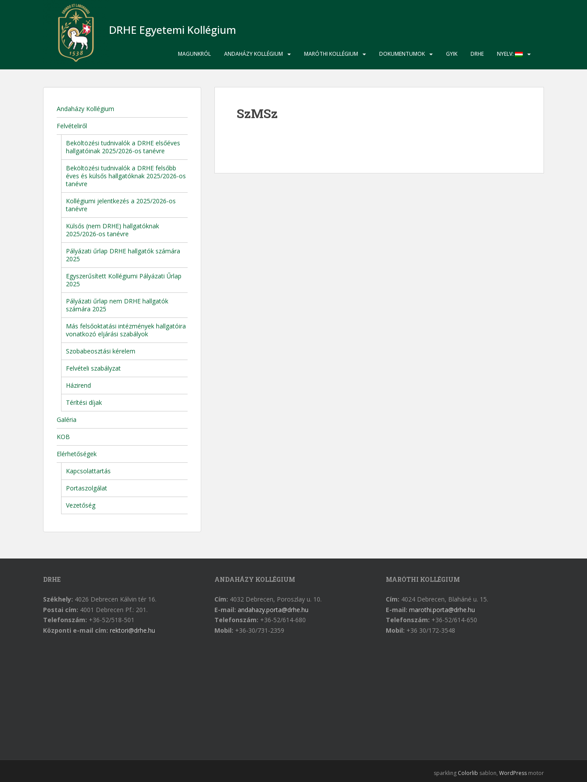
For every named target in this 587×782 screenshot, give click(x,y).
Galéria (66, 419)
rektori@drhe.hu (132, 630)
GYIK (451, 54)
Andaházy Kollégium (253, 54)
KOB (63, 436)
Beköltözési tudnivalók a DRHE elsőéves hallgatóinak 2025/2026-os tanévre (123, 147)
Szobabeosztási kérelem (100, 351)
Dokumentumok (402, 54)
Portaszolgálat (86, 488)
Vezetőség (80, 505)
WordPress (513, 773)
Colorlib (468, 773)
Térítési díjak (84, 402)
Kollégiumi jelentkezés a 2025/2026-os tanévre (121, 205)
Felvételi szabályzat (93, 368)
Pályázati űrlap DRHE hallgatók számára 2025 (123, 255)
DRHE (477, 54)
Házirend (78, 385)
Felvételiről (72, 126)
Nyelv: (510, 54)
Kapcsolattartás (88, 471)
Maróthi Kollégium (331, 54)
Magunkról (194, 54)
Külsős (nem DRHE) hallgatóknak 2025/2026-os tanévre (112, 230)
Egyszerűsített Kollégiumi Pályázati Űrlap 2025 (123, 280)
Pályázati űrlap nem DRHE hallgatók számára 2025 (117, 305)
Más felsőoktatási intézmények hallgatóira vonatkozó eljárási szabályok (126, 330)
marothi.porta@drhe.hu (442, 609)
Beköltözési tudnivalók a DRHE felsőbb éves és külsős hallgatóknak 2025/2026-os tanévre (126, 176)
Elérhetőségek (77, 454)
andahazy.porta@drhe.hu (273, 609)
